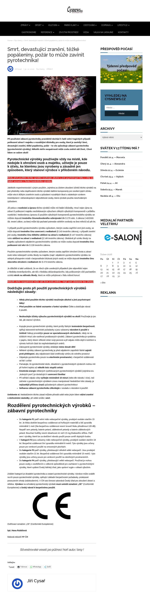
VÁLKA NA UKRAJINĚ (103, 32)
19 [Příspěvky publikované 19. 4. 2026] (136, 269)
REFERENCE (47, 32)
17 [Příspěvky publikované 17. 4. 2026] (124, 269)
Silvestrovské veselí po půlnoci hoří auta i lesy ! (52, 549)
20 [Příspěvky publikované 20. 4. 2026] (101, 273)
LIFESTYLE (123, 25)
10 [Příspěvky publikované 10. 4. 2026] (124, 266)
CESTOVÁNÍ (90, 25)
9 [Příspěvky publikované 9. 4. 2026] (118, 266)
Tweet (11, 567)
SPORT (39, 25)
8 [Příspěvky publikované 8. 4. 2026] (113, 266)
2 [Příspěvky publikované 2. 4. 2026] (118, 262)
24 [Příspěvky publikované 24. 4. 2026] (124, 273)
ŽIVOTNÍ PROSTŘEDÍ (68, 32)
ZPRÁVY (25, 25)
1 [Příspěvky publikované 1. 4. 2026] (112, 262)
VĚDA (86, 32)
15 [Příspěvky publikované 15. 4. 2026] (113, 269)
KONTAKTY (123, 32)
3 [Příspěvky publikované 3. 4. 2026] (123, 262)
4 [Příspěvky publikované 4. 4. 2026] (129, 262)
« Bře (102, 283)
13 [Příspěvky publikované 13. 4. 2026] (101, 269)
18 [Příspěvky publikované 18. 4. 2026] (130, 269)
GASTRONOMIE (29, 32)
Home (9, 40)
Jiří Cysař (18, 69)
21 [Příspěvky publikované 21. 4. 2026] (107, 273)
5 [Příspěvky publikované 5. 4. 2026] (135, 262)
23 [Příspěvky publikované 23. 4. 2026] (119, 273)
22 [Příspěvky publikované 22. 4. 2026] (113, 273)
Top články (18, 40)
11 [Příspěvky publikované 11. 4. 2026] (130, 266)
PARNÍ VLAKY (71, 25)
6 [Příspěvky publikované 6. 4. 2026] (101, 266)
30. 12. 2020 (29, 69)
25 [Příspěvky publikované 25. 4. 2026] (130, 273)
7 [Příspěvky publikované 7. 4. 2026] (106, 266)
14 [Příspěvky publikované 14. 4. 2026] (107, 269)
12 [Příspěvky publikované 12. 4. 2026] (136, 266)
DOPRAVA (107, 25)
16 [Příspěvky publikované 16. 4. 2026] (119, 269)
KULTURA (53, 25)
